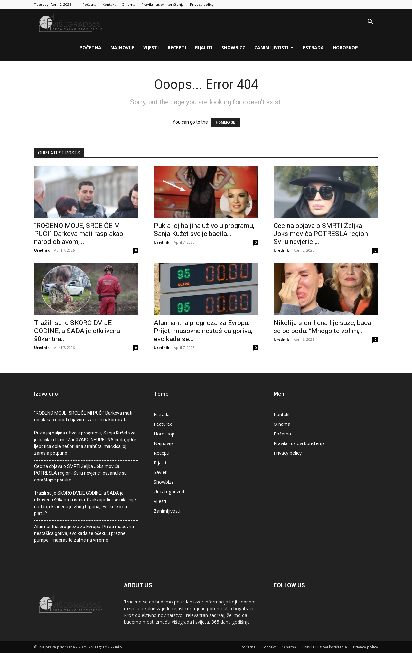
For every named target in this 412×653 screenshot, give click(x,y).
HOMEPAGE (225, 122)
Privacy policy (202, 4)
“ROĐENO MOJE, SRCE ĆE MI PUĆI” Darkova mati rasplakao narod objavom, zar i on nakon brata (83, 416)
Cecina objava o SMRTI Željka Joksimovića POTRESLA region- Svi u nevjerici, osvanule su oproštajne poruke (80, 473)
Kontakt (109, 4)
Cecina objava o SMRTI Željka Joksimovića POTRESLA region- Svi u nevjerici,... (322, 234)
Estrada (313, 47)
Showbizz (233, 47)
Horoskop (345, 47)
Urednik (42, 250)
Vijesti (151, 47)
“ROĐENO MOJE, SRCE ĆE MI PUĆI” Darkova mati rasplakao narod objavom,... (78, 234)
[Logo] (71, 22)
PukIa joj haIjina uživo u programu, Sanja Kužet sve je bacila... (204, 230)
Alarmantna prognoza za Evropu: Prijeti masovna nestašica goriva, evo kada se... (203, 331)
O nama (128, 4)
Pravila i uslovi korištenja (162, 4)
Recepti (177, 47)
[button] (370, 22)
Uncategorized (169, 492)
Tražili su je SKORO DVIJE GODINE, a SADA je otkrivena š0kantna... (77, 331)
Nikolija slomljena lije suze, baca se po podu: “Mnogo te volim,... (322, 327)
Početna (89, 4)
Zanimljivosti (274, 47)
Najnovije (122, 47)
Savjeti (161, 472)
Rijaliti (203, 47)
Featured (163, 424)
